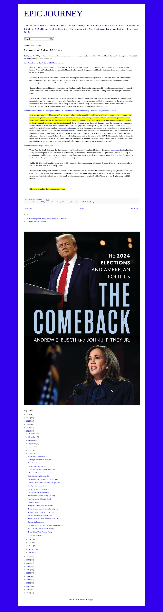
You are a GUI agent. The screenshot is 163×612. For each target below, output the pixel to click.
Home (82, 209)
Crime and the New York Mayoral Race (41, 469)
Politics (73, 202)
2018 (28, 563)
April (30, 543)
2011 (28, 586)
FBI (42, 202)
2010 (28, 589)
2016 (28, 570)
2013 (28, 580)
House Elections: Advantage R (38, 489)
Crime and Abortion (35, 535)
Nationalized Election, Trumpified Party (41, 496)
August (31, 447)
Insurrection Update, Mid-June (38, 492)
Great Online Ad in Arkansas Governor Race (43, 479)
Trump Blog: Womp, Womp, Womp (40, 532)
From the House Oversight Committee (38, 146)
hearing (59, 155)
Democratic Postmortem (36, 522)
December (32, 434)
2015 (28, 573)
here (35, 189)
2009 (28, 593)
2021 (28, 431)
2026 (28, 415)
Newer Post (28, 209)
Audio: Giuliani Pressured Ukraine (40, 516)
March (30, 546)
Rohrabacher (85, 202)
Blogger (90, 599)
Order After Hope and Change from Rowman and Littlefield (46, 219)
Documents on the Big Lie (37, 466)
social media (66, 128)
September (32, 444)
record (71, 56)
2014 (28, 576)
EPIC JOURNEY (53, 13)
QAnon (78, 202)
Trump (51, 56)
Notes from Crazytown (35, 463)
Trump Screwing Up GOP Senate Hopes (41, 512)
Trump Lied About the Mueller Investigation (43, 509)
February (31, 549)
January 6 (39, 58)
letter (61, 163)
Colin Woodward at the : (43, 63)
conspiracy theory (35, 202)
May (30, 539)
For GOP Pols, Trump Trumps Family (41, 529)
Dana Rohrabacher (36, 67)
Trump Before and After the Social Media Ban (43, 519)
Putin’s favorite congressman (101, 67)
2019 (28, 560)
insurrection (48, 58)
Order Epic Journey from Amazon (37, 221)
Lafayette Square (34, 502)
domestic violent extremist (60, 115)
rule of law (93, 56)
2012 (28, 583)
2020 (28, 557)
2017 (28, 566)
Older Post (135, 209)
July (30, 450)
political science (65, 202)
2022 (28, 428)
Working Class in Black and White (39, 460)
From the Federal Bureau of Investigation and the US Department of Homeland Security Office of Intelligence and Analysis (70, 111)
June (30, 453)
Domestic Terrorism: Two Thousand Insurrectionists (45, 525)
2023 (28, 424)
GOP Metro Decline (35, 473)
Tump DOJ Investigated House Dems (40, 506)
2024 (28, 421)
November (32, 437)
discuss (45, 56)
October (31, 440)
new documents (113, 150)
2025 (28, 418)
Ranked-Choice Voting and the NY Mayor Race (44, 483)
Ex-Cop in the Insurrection (37, 486)
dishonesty (59, 56)
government (48, 202)
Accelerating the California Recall (39, 499)
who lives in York (46, 78)
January (31, 552)
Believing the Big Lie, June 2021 (39, 476)
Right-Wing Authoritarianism (38, 456)
